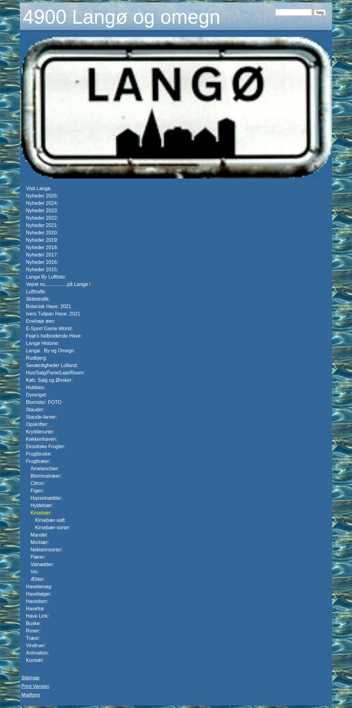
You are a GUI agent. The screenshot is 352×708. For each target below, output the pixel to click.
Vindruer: (36, 645)
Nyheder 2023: (42, 210)
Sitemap (30, 677)
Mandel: (39, 535)
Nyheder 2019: (42, 240)
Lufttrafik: (36, 291)
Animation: (37, 652)
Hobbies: (35, 387)
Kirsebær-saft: (50, 520)
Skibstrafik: (38, 299)
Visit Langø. (39, 188)
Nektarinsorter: (47, 549)
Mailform (30, 695)
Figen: (37, 490)
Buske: (33, 623)
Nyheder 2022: (42, 218)
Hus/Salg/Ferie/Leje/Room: (55, 372)
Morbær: (40, 542)
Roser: (33, 630)
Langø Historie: (42, 343)
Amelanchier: (45, 468)
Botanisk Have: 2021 (48, 306)
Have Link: (37, 616)
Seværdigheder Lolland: (52, 365)
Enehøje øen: (40, 321)
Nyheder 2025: (42, 195)
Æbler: (38, 579)
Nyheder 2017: (42, 254)
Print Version (35, 686)
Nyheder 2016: (42, 262)
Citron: (38, 483)
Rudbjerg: (36, 358)
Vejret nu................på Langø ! (59, 284)
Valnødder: (42, 564)
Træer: (33, 638)
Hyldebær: (42, 505)
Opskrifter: (37, 424)
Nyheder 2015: (42, 269)
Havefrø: (35, 608)
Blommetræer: (46, 476)
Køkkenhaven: (41, 439)
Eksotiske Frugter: (46, 446)
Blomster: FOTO (44, 402)
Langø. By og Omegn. (51, 350)
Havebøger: (39, 594)
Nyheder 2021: (42, 225)
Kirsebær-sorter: (53, 527)
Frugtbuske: (39, 453)
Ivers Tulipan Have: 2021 (53, 313)
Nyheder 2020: (42, 232)
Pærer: (38, 557)
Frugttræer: (38, 461)
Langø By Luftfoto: (46, 277)
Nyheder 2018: (42, 247)
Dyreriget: (36, 394)
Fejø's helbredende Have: (54, 335)
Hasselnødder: (47, 498)
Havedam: (37, 601)
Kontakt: (35, 660)
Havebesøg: (39, 586)
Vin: (35, 571)
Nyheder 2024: (42, 203)
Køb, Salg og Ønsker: (49, 380)
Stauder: (35, 409)
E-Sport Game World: (49, 328)
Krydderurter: (40, 431)
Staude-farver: (41, 417)
